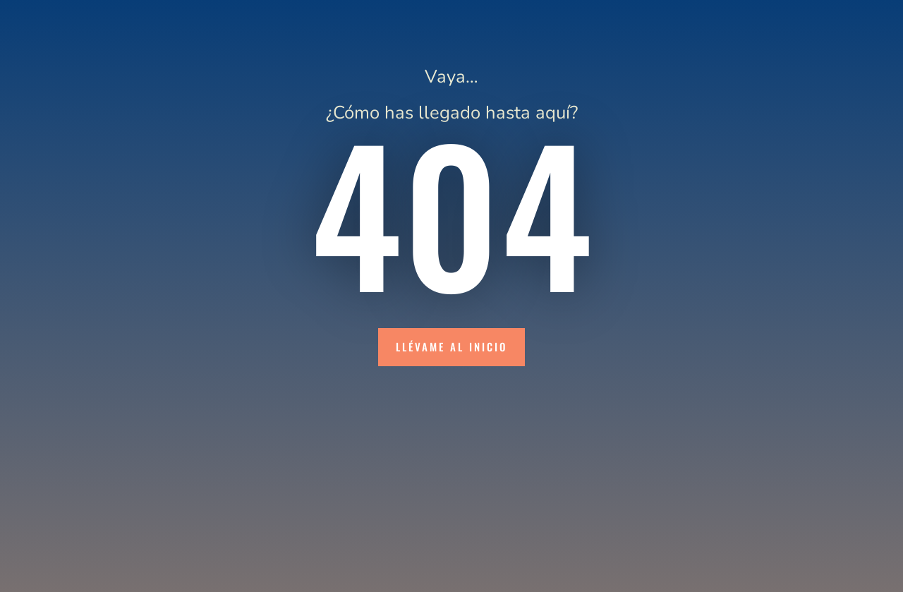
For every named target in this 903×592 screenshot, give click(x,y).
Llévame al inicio (451, 346)
